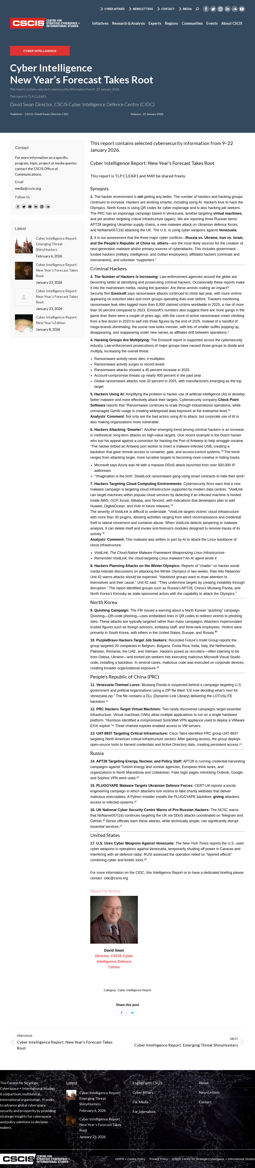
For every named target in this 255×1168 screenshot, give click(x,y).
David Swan (114, 950)
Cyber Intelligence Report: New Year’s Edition (56, 320)
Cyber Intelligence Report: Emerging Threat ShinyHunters (56, 244)
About (204, 1083)
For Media (140, 1102)
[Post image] (24, 244)
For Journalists (143, 1111)
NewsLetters (209, 1092)
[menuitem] (100, 23)
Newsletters (141, 9)
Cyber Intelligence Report (134, 990)
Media (185, 9)
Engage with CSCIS (147, 1083)
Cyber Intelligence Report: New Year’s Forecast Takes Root (57, 270)
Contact (166, 9)
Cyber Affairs (112, 9)
